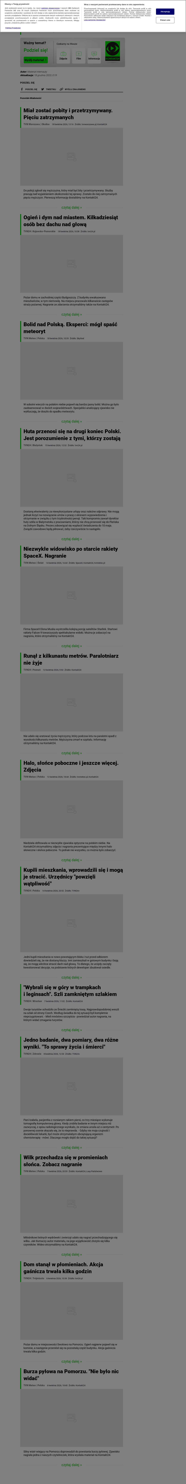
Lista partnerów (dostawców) (94, 17)
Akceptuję (165, 9)
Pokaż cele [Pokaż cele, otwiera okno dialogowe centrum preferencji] (165, 18)
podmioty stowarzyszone (50, 6)
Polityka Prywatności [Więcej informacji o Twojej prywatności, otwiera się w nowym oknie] (13, 25)
